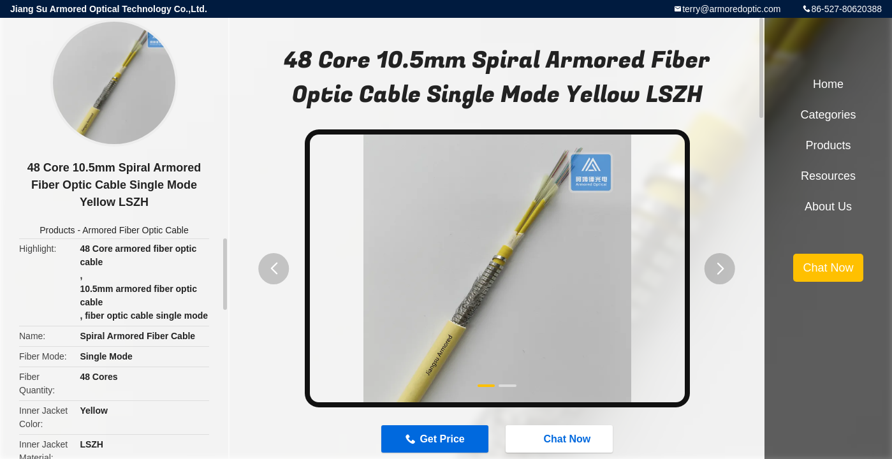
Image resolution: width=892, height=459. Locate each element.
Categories (828, 114)
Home (828, 84)
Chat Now (561, 438)
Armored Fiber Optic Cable (135, 230)
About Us (828, 206)
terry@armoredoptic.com (731, 9)
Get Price (442, 438)
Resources (828, 176)
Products (57, 230)
